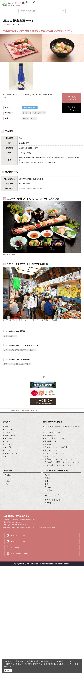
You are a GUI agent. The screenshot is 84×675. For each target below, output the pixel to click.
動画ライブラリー (52, 456)
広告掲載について (52, 447)
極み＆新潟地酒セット (29, 416)
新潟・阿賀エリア (29, 108)
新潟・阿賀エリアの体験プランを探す (19, 355)
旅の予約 (8, 453)
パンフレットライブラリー (55, 459)
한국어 (47, 483)
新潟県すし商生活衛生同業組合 (31, 188)
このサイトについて (52, 438)
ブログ (7, 489)
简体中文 (48, 486)
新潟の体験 (15, 416)
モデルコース (10, 441)
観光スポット (10, 444)
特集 (6, 432)
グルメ (7, 438)
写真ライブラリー (18, 541)
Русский (48, 492)
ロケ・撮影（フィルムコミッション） (59, 470)
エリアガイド (10, 435)
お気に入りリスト (12, 459)
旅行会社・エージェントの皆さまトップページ (62, 433)
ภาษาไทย (48, 495)
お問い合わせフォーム (19, 559)
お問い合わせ (50, 508)
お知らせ (8, 462)
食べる (25, 113)
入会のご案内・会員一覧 (54, 444)
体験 (6, 447)
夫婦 (24, 118)
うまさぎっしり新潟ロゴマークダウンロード (62, 468)
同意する (8, 670)
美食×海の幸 (9, 341)
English (48, 480)
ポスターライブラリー (53, 462)
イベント (8, 450)
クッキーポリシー (68, 664)
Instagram (9, 486)
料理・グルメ (38, 113)
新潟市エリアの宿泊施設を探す (16, 369)
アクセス (8, 456)
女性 (32, 118)
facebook (8, 480)
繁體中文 (48, 489)
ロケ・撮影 (15, 553)
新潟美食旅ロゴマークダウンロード (59, 465)
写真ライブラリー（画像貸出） (57, 453)
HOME (6, 416)
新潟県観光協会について (54, 441)
